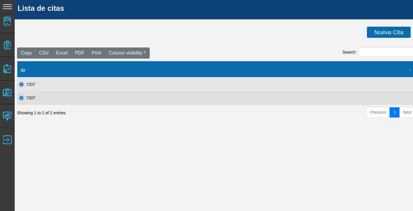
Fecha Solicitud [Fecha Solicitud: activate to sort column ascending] (138, 70)
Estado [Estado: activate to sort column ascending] (265, 70)
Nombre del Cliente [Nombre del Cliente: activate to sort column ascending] (58, 70)
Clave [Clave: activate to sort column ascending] (101, 70)
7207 (25, 84)
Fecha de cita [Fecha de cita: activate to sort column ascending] (329, 70)
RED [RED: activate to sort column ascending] (204, 70)
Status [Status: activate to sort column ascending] (293, 70)
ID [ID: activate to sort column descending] (23, 70)
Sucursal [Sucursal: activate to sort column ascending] (232, 70)
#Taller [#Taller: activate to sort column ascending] (177, 70)
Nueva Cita (388, 32)
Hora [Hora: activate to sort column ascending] (364, 70)
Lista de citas (41, 8)
